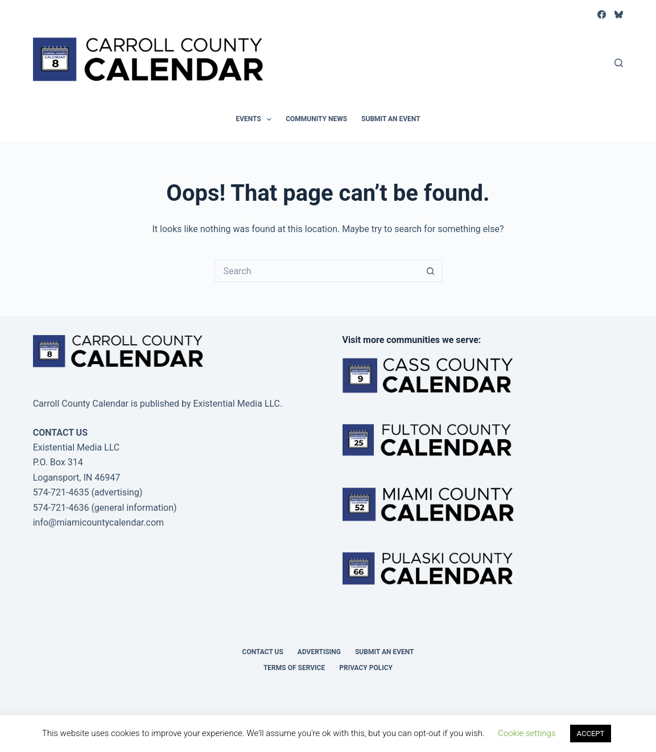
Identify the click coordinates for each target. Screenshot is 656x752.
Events (256, 119)
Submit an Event (390, 119)
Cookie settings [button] (526, 733)
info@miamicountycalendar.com (98, 522)
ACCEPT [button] (591, 733)
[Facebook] (601, 14)
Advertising (319, 652)
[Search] (618, 63)
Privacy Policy (366, 668)
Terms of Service (294, 668)
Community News (316, 119)
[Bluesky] (618, 14)
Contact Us (262, 652)
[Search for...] (316, 270)
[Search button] (430, 270)
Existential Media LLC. (237, 403)
